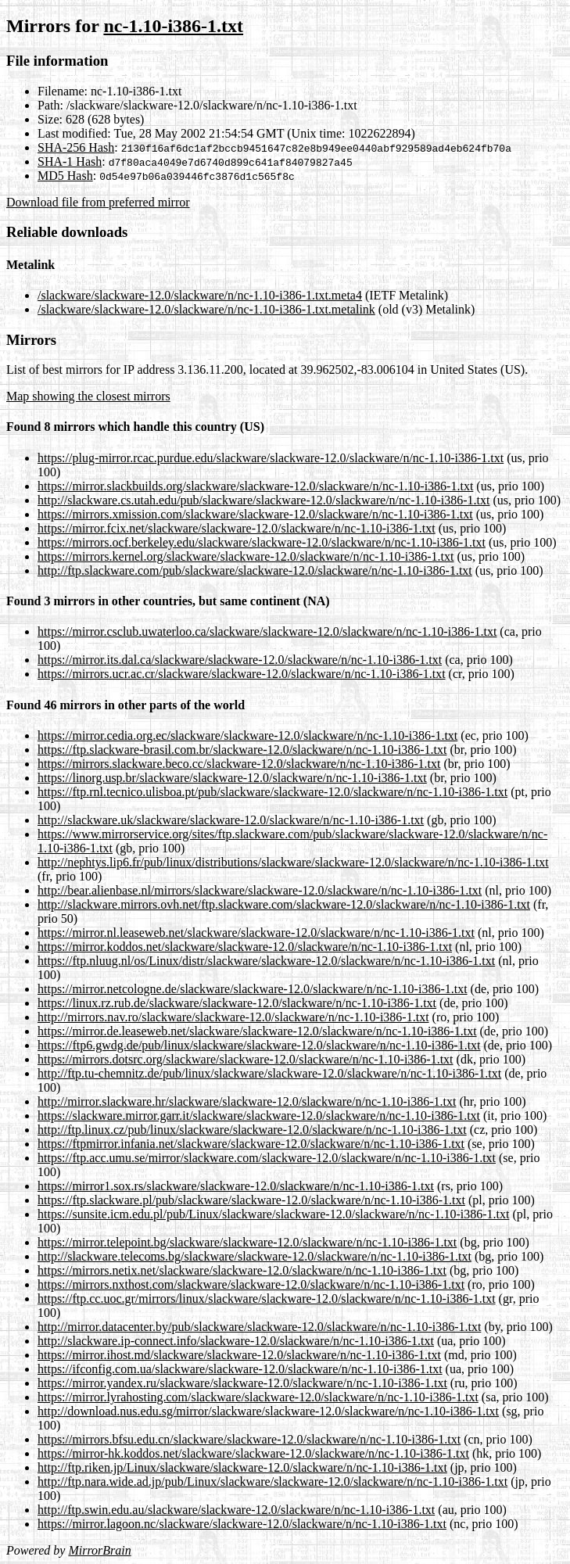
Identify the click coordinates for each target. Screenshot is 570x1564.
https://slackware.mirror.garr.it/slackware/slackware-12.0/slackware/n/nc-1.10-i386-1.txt (259, 1115)
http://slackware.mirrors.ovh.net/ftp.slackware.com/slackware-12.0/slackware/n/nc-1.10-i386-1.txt (284, 904)
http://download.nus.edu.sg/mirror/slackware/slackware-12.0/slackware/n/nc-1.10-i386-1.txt (268, 1411)
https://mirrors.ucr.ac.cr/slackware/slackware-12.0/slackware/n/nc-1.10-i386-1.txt (242, 673)
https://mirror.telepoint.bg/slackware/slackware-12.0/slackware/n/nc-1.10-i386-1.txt (247, 1242)
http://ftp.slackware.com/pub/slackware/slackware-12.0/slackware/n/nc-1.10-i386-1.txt (255, 570)
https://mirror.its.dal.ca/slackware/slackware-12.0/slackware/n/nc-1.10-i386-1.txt (240, 659)
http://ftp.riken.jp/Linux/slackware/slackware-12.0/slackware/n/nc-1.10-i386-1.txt (242, 1467)
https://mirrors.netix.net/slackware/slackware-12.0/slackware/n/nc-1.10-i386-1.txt (242, 1270)
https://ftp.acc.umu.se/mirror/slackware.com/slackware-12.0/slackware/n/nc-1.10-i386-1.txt (267, 1157)
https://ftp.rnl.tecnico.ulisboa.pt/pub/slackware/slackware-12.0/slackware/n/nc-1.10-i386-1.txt (272, 791)
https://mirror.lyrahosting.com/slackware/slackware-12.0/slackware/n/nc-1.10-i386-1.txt (258, 1397)
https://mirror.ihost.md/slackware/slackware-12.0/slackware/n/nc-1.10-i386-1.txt (239, 1354)
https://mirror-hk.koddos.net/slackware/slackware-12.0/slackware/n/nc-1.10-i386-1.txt (253, 1453)
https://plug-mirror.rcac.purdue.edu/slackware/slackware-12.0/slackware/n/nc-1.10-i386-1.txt (271, 458)
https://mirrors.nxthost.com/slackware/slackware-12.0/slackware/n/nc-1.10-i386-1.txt (251, 1284)
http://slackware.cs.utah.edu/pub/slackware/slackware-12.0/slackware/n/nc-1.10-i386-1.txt (263, 500)
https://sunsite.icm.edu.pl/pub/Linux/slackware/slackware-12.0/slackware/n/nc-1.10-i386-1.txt (273, 1214)
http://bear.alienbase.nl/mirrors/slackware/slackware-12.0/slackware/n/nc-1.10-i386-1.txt (260, 890)
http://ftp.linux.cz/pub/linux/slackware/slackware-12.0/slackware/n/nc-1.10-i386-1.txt (252, 1129)
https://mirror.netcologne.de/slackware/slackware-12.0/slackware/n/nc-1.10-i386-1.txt (253, 988)
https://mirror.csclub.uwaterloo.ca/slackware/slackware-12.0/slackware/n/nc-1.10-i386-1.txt (267, 631)
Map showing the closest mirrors (88, 396)
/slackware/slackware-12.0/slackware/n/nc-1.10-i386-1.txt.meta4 (200, 295)
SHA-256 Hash (76, 147)
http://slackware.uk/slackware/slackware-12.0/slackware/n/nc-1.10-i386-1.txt (231, 820)
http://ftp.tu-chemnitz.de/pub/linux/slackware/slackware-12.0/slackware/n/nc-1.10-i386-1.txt (269, 1073)
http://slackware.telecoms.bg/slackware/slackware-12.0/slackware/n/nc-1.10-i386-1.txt (254, 1256)
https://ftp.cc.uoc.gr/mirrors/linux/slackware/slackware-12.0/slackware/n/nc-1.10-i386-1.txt (267, 1298)
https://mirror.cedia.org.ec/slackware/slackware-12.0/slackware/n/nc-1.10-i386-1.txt (247, 735)
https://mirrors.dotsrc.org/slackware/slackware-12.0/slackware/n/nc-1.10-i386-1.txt (245, 1059)
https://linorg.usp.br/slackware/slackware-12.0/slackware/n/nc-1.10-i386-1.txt (232, 777)
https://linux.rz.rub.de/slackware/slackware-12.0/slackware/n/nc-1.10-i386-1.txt (237, 1003)
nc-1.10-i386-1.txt (173, 26)
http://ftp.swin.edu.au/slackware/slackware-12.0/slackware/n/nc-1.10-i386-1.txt (236, 1509)
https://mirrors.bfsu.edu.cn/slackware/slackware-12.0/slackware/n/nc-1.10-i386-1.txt (249, 1439)
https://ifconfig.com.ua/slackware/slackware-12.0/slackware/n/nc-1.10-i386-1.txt (240, 1369)
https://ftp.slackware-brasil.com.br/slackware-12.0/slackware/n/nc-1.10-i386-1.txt (242, 749)
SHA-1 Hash (70, 161)
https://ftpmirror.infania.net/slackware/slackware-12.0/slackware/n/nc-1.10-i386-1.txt (251, 1143)
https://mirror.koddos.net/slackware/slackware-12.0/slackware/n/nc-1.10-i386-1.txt (245, 946)
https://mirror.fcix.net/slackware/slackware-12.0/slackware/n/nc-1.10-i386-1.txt (237, 528)
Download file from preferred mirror (98, 202)
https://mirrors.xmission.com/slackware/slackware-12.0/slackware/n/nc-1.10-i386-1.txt (255, 514)
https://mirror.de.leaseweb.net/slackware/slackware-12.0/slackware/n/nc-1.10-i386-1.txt (257, 1031)
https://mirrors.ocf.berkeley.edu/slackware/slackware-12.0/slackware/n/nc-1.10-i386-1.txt (262, 542)
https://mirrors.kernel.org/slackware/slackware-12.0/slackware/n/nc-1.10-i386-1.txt (245, 556)
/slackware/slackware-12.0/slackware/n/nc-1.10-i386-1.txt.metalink (206, 309)
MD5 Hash (65, 175)
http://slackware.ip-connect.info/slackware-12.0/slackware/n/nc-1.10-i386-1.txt (236, 1340)
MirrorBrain (99, 1550)
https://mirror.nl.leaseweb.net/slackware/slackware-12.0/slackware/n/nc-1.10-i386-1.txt (256, 932)
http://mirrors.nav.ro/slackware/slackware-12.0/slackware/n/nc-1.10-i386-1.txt (233, 1017)
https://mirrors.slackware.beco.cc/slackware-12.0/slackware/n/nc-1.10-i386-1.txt (239, 763)
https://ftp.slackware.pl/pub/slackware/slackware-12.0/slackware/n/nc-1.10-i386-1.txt (251, 1200)
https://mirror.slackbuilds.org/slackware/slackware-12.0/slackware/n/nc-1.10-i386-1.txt (255, 486)
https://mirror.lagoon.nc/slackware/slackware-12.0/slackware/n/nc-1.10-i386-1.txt (242, 1523)
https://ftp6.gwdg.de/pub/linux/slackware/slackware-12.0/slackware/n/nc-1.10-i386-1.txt (259, 1045)
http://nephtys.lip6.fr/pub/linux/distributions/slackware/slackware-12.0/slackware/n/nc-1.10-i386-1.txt (293, 862)
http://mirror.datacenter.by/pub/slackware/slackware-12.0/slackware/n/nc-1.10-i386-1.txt (259, 1326)
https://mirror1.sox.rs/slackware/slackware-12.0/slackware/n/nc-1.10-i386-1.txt (236, 1186)
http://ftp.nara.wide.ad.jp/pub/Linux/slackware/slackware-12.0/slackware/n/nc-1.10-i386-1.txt (272, 1481)
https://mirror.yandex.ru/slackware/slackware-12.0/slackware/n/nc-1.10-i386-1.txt (242, 1383)
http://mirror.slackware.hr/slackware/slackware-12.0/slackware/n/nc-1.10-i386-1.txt (247, 1101)
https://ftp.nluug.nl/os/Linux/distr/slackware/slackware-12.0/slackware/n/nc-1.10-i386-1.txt (266, 960)
